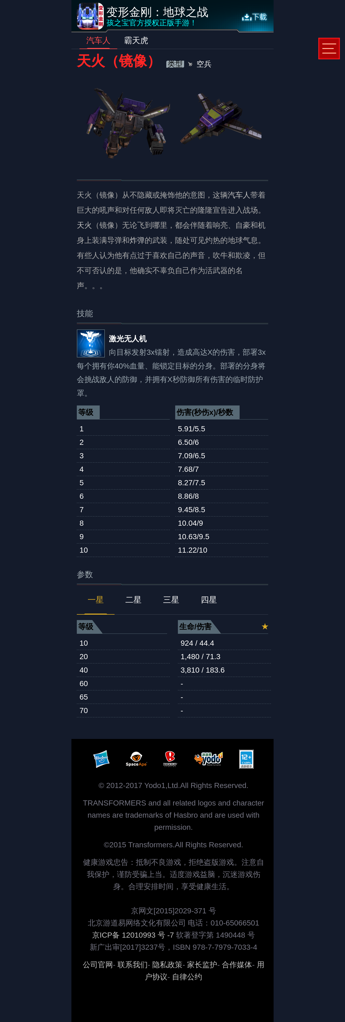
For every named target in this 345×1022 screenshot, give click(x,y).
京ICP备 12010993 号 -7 (134, 935)
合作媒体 (237, 965)
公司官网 (98, 965)
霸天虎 (136, 40)
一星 (96, 599)
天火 (84, 225)
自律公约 (187, 977)
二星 (133, 599)
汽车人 (98, 40)
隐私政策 (167, 965)
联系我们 (133, 965)
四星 (209, 599)
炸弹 (137, 240)
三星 (171, 599)
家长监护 (202, 965)
